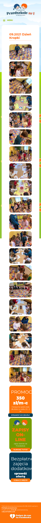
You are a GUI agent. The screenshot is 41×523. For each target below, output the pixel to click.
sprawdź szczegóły (20, 415)
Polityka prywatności (9, 508)
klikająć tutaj (20, 450)
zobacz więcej (20, 480)
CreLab (13, 510)
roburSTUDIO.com (8, 512)
